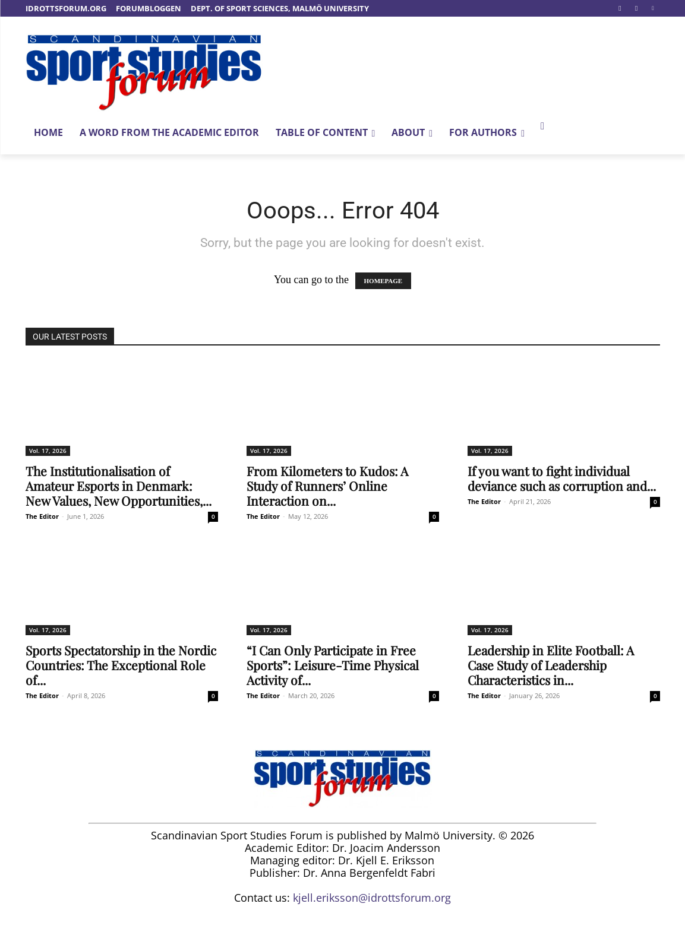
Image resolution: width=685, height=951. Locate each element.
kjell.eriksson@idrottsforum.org (372, 897)
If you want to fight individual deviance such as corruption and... (562, 478)
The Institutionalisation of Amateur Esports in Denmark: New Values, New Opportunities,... (119, 485)
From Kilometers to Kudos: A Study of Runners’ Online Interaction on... (327, 485)
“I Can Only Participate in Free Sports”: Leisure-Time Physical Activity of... (333, 665)
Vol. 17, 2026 (48, 450)
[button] (542, 126)
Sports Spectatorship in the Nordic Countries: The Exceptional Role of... (121, 665)
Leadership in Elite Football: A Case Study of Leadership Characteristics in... (551, 665)
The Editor (42, 516)
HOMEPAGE (383, 280)
